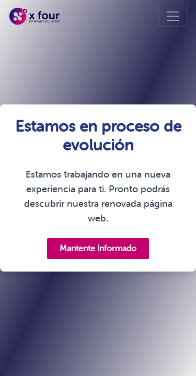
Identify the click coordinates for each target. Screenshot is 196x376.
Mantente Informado (98, 248)
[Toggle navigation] (173, 16)
